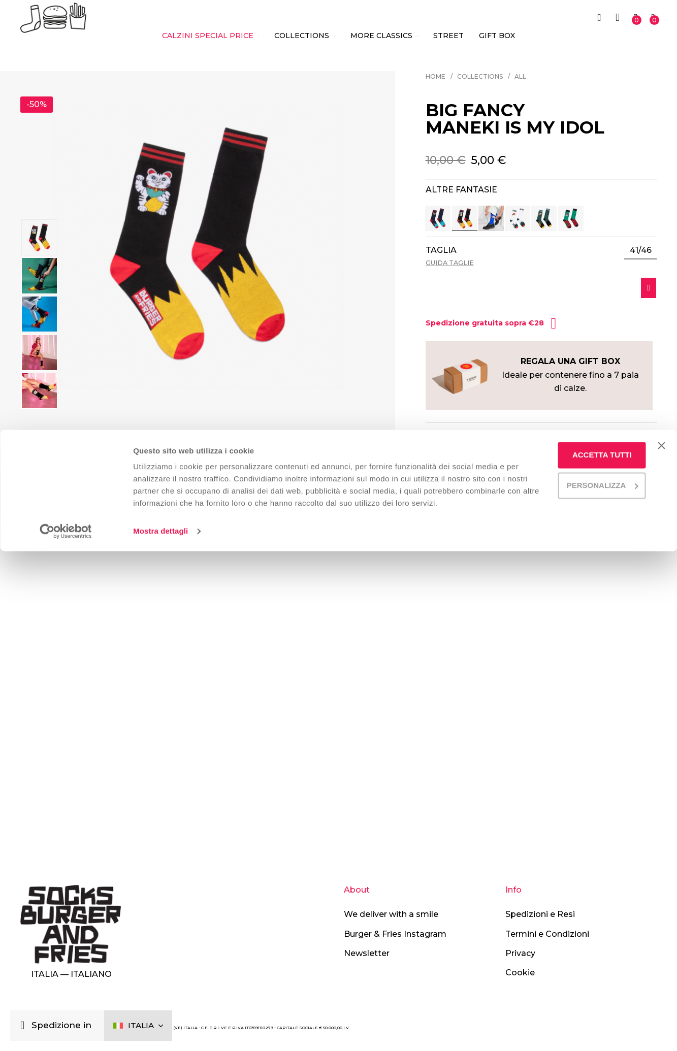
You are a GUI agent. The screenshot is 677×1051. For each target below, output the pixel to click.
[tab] (541, 438)
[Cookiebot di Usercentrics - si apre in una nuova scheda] (65, 1031)
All (520, 76)
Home (435, 76)
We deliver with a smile (391, 914)
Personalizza (573, 972)
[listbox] (640, 251)
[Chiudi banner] (661, 933)
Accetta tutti (573, 942)
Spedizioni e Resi (540, 914)
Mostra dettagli (160, 1031)
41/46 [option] (641, 250)
